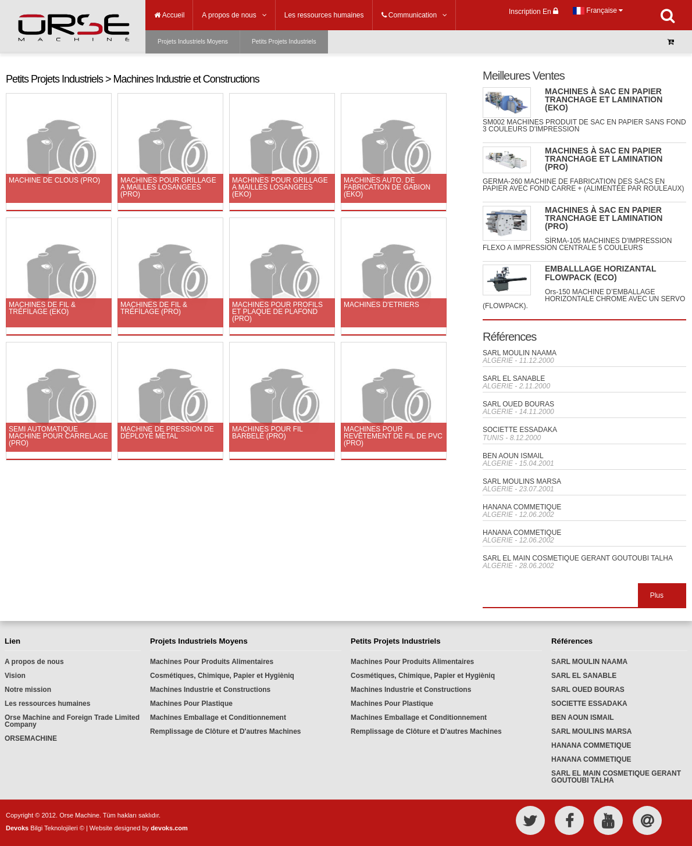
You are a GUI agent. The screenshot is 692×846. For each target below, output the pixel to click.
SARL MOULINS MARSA (522, 481)
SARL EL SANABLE (514, 378)
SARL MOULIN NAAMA (520, 353)
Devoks (17, 827)
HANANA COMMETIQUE (522, 507)
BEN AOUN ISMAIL (513, 456)
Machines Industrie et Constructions (210, 690)
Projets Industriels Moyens (193, 41)
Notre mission (28, 690)
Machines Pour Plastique (191, 703)
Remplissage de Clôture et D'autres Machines (225, 731)
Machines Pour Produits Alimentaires (211, 662)
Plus (657, 595)
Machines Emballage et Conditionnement (218, 717)
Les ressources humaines (47, 703)
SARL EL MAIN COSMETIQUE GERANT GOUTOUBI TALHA (578, 558)
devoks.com (169, 827)
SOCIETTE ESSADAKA (520, 430)
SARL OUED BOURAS (518, 404)
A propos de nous (34, 662)
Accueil (169, 15)
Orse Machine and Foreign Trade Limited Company (72, 721)
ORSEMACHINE (31, 738)
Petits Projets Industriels (284, 41)
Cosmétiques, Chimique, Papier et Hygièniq (222, 676)
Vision (15, 676)
